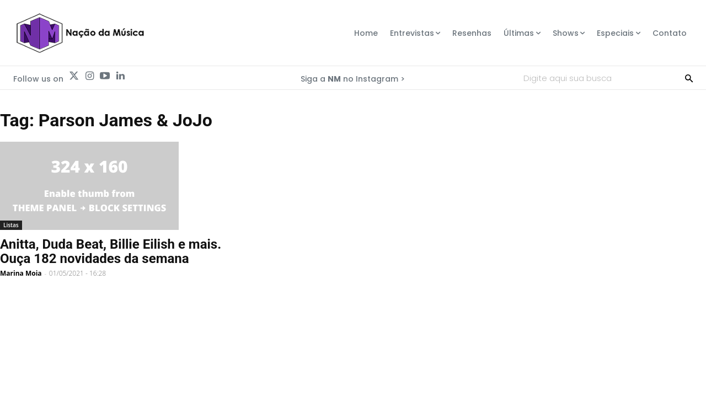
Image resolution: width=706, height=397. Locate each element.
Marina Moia (21, 273)
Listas (11, 225)
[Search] (689, 78)
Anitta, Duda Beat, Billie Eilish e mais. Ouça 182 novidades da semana (110, 251)
